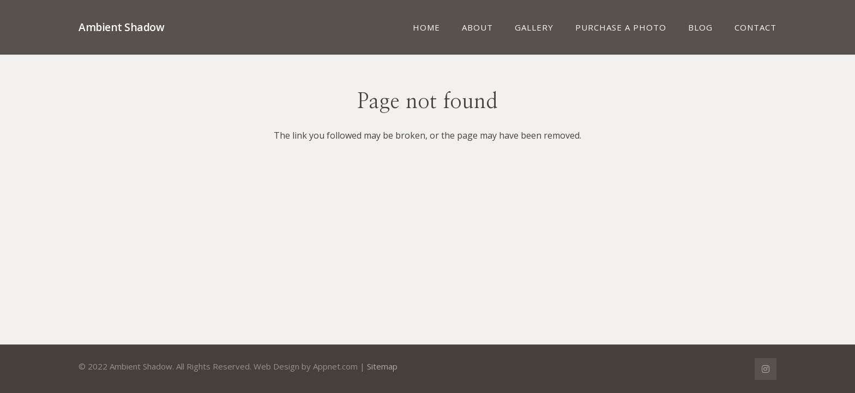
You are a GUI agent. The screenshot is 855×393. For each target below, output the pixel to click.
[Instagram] (765, 369)
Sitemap (382, 366)
